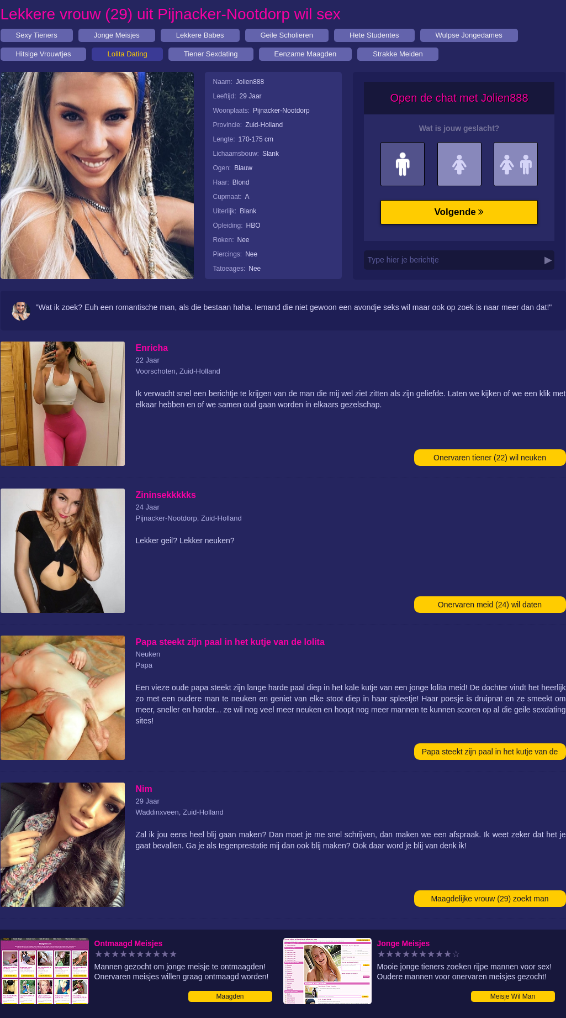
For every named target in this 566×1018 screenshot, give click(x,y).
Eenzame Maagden (305, 54)
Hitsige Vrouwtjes (43, 54)
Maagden (230, 996)
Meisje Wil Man (512, 996)
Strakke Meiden (397, 54)
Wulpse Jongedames (469, 35)
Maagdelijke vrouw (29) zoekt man (489, 898)
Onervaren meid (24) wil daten (490, 604)
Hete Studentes (374, 35)
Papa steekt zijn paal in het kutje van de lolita (490, 753)
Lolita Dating (127, 54)
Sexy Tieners (36, 35)
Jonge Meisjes (117, 35)
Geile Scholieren (287, 35)
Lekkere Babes (200, 35)
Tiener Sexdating (211, 54)
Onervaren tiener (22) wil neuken (489, 457)
